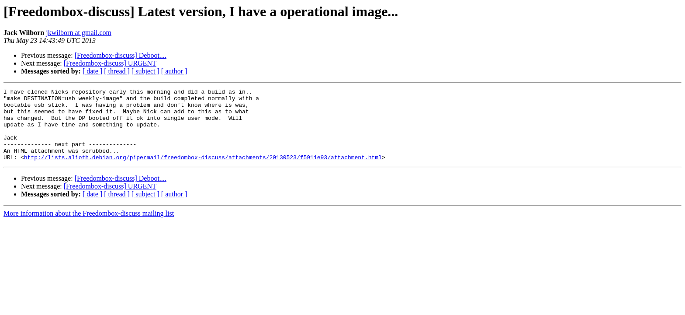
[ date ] (92, 71)
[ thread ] (117, 71)
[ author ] (174, 71)
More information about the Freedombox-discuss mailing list (88, 227)
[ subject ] (145, 71)
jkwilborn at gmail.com (78, 32)
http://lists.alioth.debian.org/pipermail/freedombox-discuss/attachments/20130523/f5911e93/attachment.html (203, 171)
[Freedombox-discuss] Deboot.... (120, 55)
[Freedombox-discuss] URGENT (110, 63)
